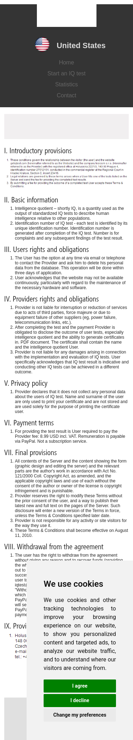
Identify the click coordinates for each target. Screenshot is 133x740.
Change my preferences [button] (79, 715)
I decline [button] (79, 700)
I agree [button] (79, 686)
